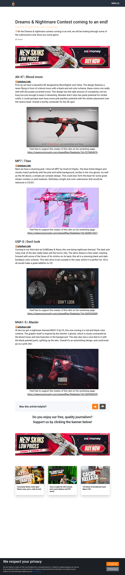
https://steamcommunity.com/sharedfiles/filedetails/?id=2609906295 (62, 394)
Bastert (20, 39)
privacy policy (36, 571)
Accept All (113, 564)
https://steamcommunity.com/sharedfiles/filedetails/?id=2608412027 (62, 233)
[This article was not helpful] (103, 406)
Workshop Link (23, 81)
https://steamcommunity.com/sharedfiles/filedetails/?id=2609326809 (62, 313)
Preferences (112, 569)
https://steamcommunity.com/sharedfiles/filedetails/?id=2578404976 (62, 152)
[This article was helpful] (95, 406)
